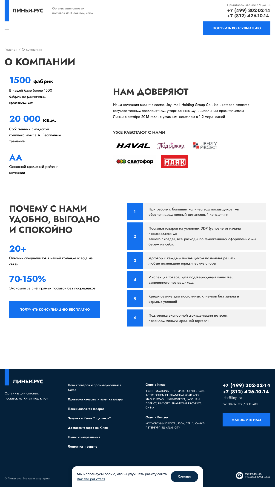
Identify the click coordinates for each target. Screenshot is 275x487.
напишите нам (246, 419)
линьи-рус (28, 11)
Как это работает (91, 479)
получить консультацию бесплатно (55, 309)
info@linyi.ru (232, 398)
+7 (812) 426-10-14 (248, 15)
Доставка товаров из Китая (88, 427)
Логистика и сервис (82, 446)
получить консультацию (237, 28)
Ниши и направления (84, 437)
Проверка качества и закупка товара (95, 399)
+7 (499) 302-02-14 (248, 10)
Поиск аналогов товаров (86, 408)
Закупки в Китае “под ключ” (89, 418)
